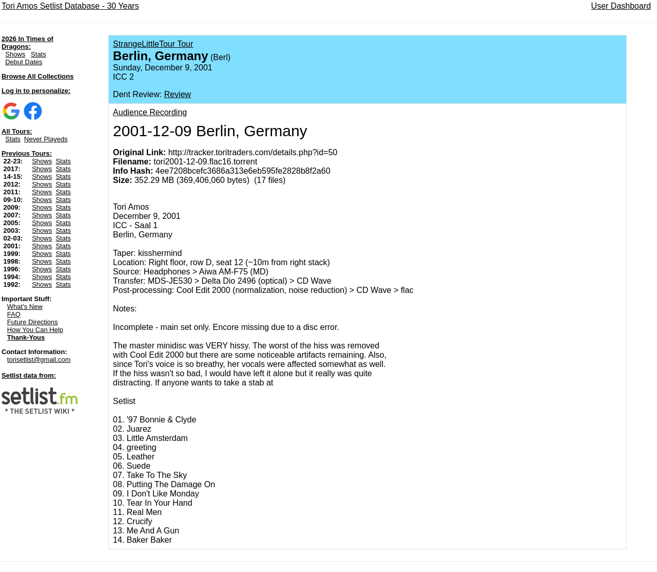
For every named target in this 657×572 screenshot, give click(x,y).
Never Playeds (46, 139)
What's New (25, 306)
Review (177, 94)
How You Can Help (35, 330)
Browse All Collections (37, 76)
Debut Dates (23, 62)
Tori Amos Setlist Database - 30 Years (70, 6)
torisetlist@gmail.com (39, 359)
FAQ (14, 314)
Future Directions (32, 322)
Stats (38, 54)
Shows (15, 54)
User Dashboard (621, 6)
